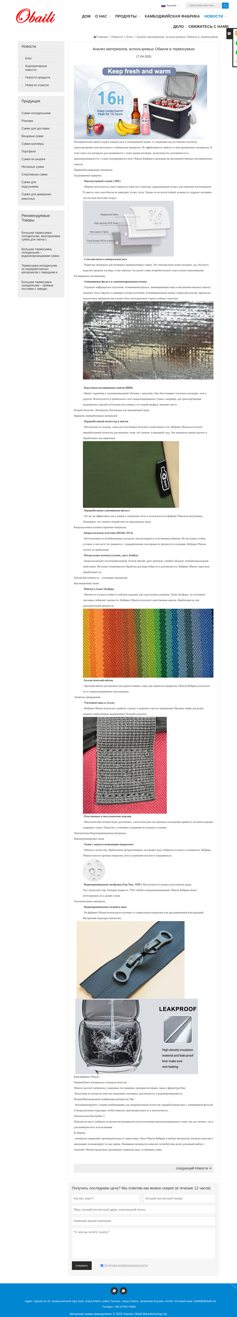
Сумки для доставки (35, 128)
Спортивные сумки (34, 174)
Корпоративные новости (36, 67)
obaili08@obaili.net (205, 1301)
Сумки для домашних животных (36, 196)
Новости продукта (37, 77)
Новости (117, 36)
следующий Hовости (194, 1168)
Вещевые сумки (32, 136)
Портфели (28, 151)
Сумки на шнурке (33, 159)
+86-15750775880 (125, 1306)
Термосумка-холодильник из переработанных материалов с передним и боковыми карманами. (39, 270)
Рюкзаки (27, 120)
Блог (129, 36)
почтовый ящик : (184, 1301)
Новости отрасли (37, 85)
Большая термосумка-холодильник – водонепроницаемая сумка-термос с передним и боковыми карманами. (40, 256)
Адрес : (29, 1301)
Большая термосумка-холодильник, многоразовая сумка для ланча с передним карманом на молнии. (40, 239)
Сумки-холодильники (36, 113)
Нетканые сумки (32, 166)
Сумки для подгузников (29, 184)
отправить (82, 1265)
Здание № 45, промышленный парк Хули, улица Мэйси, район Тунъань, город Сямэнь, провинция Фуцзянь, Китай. (103, 1301)
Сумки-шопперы (32, 143)
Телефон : (108, 1306)
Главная (100, 37)
